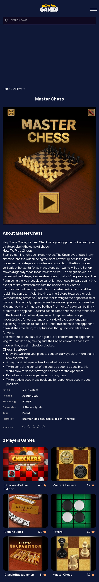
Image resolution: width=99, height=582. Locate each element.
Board (26, 413)
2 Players (19, 89)
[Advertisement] (49, 56)
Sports (38, 407)
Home (6, 89)
